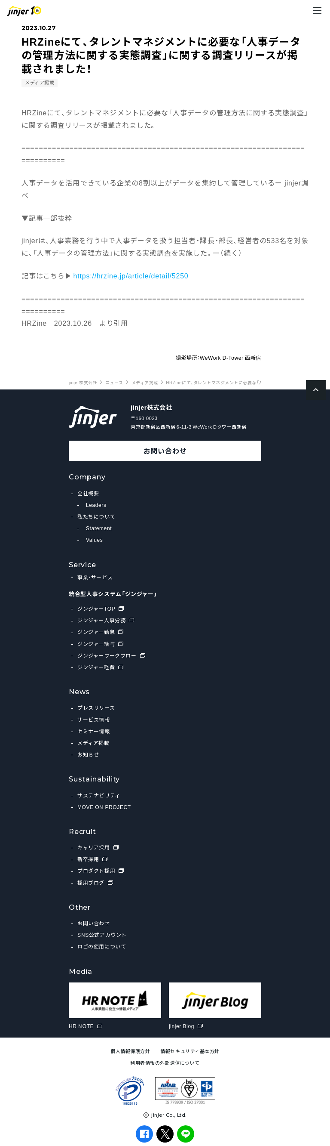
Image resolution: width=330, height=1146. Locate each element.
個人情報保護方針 (130, 1051)
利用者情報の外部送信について (165, 1062)
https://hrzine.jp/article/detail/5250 (131, 275)
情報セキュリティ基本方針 (190, 1051)
